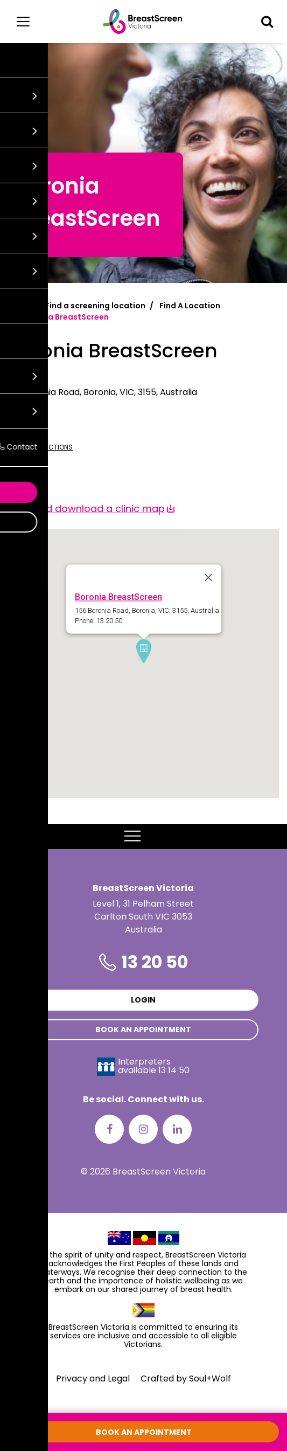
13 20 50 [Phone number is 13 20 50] (154, 962)
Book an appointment (143, 1029)
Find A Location (189, 305)
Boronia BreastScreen (118, 597)
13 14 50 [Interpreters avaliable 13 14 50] (174, 1070)
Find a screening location (95, 305)
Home (19, 305)
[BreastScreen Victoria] (142, 21)
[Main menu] (23, 21)
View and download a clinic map (86, 508)
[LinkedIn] (177, 1129)
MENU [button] (143, 836)
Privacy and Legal (93, 1378)
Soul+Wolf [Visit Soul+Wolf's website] (210, 1378)
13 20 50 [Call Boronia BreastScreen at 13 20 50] (24, 429)
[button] (267, 21)
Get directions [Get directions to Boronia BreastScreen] (40, 447)
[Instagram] (143, 1129)
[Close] (208, 578)
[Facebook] (109, 1129)
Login (143, 999)
